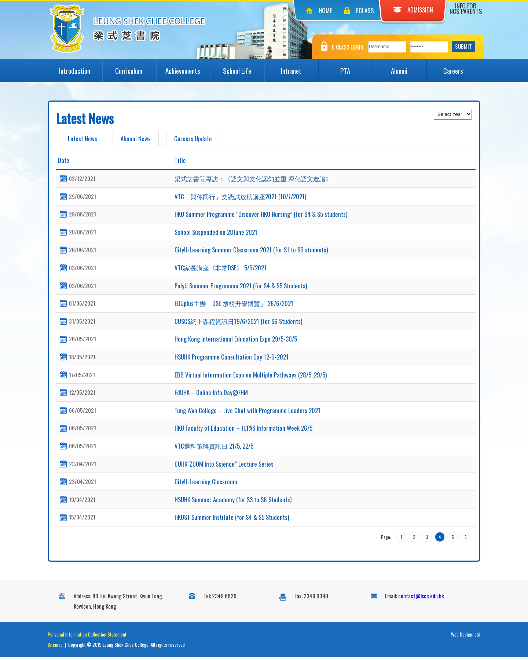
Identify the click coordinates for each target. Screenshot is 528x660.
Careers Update (193, 138)
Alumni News (136, 138)
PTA (356, 67)
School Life (243, 67)
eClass (365, 10)
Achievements (187, 67)
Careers (461, 67)
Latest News (82, 138)
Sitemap (55, 647)
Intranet (299, 67)
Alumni (408, 67)
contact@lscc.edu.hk (421, 599)
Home (325, 10)
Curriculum (135, 67)
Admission (413, 9)
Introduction (80, 67)
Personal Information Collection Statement (87, 637)
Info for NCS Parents (466, 8)
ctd (477, 637)
